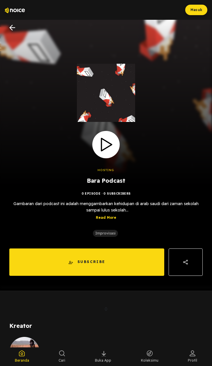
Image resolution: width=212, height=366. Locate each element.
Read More (106, 217)
